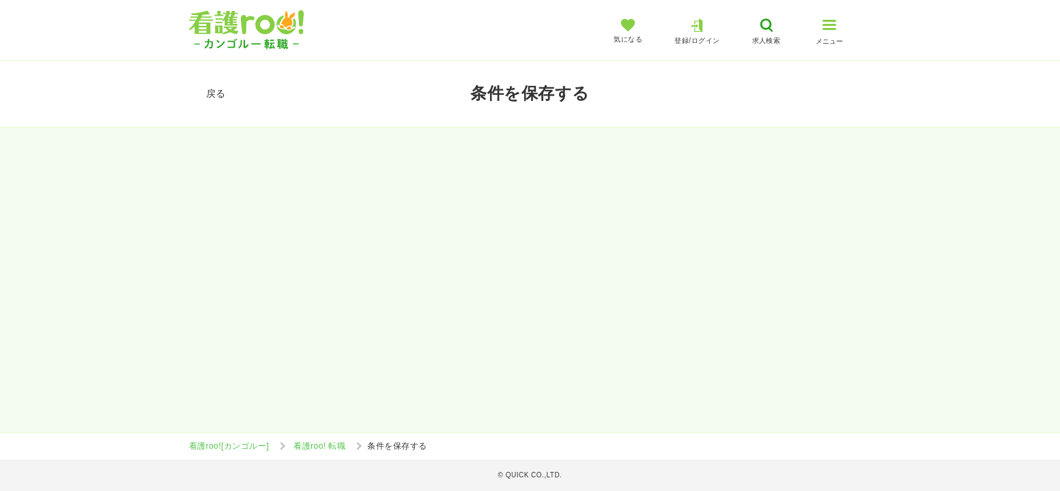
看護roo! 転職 (319, 446)
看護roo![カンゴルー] (229, 446)
